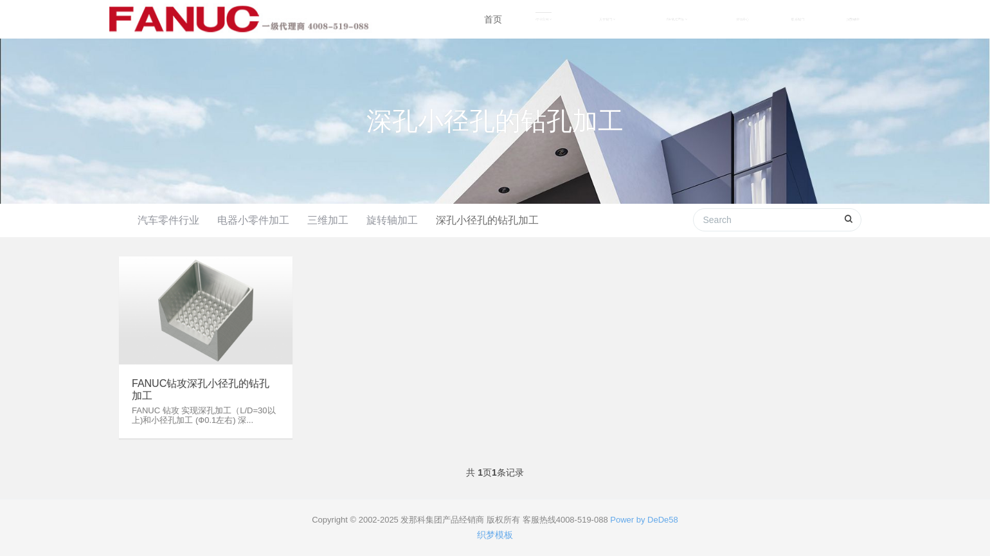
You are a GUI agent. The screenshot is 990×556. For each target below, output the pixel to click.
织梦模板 (495, 535)
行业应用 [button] (543, 19)
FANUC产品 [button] (677, 19)
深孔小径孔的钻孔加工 (487, 220)
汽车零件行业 (168, 220)
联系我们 (798, 19)
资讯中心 (742, 19)
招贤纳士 (853, 19)
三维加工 (327, 220)
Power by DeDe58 (644, 520)
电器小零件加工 (253, 220)
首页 (493, 19)
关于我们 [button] (607, 19)
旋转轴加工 (392, 220)
